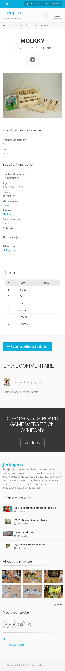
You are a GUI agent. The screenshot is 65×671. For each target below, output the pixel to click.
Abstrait (7, 214)
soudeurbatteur (24, 382)
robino (6, 232)
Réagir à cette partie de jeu (27, 346)
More (57, 604)
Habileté (7, 205)
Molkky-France (11, 250)
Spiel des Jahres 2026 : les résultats (35, 507)
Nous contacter (13, 644)
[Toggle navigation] (57, 15)
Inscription (33, 3)
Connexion (53, 3)
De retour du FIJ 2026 (26, 532)
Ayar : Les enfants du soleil (29, 544)
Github (32, 443)
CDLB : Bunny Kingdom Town (30, 520)
